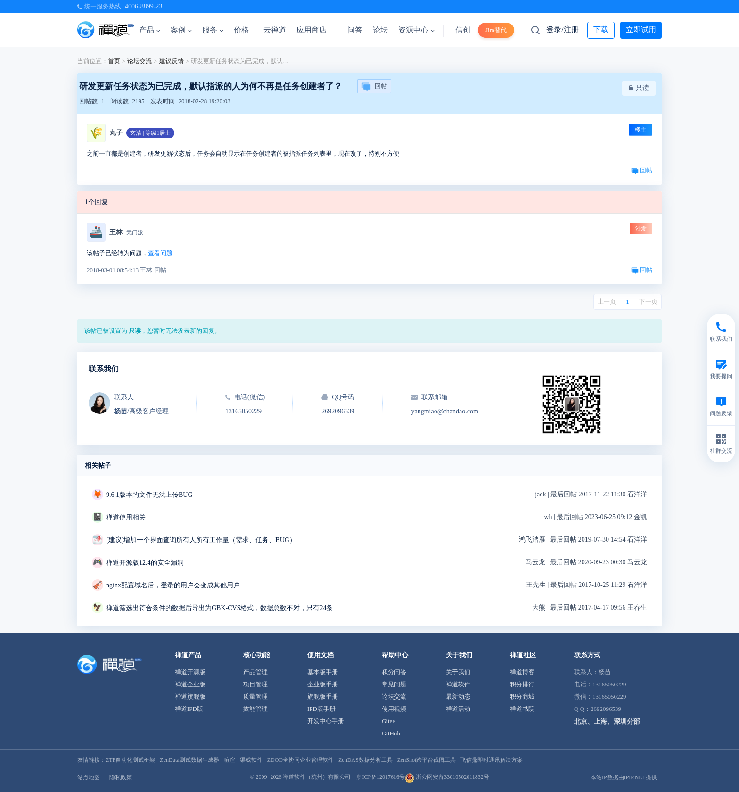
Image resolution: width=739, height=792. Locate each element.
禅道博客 (522, 672)
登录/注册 (562, 29)
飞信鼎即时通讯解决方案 (491, 760)
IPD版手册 (321, 708)
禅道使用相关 (126, 517)
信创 (462, 30)
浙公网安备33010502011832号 (447, 777)
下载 (600, 29)
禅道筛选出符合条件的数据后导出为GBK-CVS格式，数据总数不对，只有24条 (219, 607)
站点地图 (88, 777)
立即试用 (641, 29)
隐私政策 (120, 777)
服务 (212, 30)
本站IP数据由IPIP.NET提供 (624, 777)
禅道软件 (458, 684)
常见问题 (394, 684)
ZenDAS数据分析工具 (365, 760)
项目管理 (255, 684)
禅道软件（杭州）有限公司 (317, 777)
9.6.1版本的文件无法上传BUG (149, 494)
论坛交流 (139, 61)
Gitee (388, 721)
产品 (149, 30)
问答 (354, 30)
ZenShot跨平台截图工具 (426, 760)
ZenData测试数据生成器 (189, 760)
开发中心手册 (325, 721)
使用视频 (394, 708)
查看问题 (160, 252)
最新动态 (458, 696)
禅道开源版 (190, 672)
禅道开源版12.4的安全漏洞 (145, 562)
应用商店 (311, 30)
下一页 (648, 301)
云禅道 (274, 30)
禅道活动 (458, 708)
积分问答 (394, 672)
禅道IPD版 (189, 708)
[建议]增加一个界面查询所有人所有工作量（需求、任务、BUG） (201, 540)
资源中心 (416, 30)
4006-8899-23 (143, 6)
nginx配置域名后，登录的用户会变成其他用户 (173, 585)
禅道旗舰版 (190, 696)
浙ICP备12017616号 (380, 777)
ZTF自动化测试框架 (130, 760)
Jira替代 (496, 29)
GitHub (391, 733)
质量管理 (255, 696)
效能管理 (255, 708)
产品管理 (255, 672)
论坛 (380, 30)
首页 (114, 61)
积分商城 (522, 696)
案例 (181, 30)
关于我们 (458, 672)
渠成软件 (251, 760)
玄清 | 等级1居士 (150, 133)
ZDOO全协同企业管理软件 (300, 760)
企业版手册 (322, 684)
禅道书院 (522, 708)
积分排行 (522, 684)
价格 (241, 30)
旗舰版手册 (322, 696)
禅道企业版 (190, 684)
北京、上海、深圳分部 (607, 721)
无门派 (134, 232)
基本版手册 (322, 672)
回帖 (374, 86)
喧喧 (229, 760)
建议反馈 (171, 61)
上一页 (607, 301)
